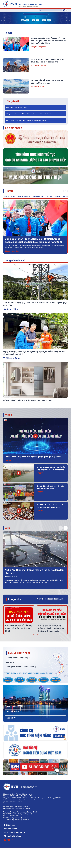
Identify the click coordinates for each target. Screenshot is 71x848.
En (66, 10)
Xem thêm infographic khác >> (51, 599)
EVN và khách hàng (19, 652)
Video (8, 414)
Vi (64, 10)
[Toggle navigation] (4, 10)
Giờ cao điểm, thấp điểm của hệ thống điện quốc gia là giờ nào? (33, 457)
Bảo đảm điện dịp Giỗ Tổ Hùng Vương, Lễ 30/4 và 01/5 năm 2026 (18, 628)
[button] (68, 19)
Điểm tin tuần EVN (24, 196)
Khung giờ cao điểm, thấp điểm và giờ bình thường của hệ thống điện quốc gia (51, 628)
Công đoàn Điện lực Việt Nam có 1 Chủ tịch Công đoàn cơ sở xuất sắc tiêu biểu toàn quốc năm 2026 (48, 40)
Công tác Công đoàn (38, 47)
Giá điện (10, 662)
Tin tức (9, 190)
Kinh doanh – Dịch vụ (38, 65)
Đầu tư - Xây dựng (38, 196)
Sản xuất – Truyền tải (53, 196)
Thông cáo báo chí (14, 260)
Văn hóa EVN (14, 706)
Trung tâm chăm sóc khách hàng (21, 667)
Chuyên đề (13, 101)
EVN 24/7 (8, 460)
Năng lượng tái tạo (37, 86)
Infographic (15, 599)
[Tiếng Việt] (22, 4)
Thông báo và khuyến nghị (18, 658)
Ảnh (7, 527)
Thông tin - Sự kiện (9, 196)
